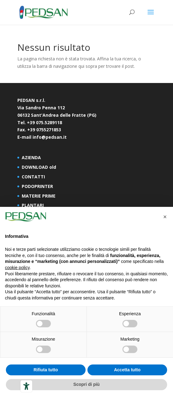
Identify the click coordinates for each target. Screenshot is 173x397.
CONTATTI (33, 177)
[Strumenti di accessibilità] (26, 386)
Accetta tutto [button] (127, 369)
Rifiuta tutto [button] (45, 369)
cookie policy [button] (17, 267)
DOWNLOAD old (39, 167)
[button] (165, 217)
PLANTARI (33, 205)
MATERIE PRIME (38, 196)
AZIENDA (31, 157)
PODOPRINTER (37, 186)
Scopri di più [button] (86, 384)
